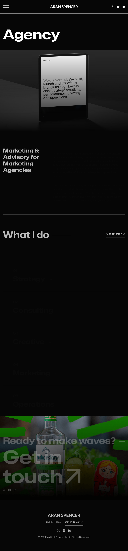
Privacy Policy (53, 523)
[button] (6, 6)
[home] (64, 7)
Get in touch (115, 234)
